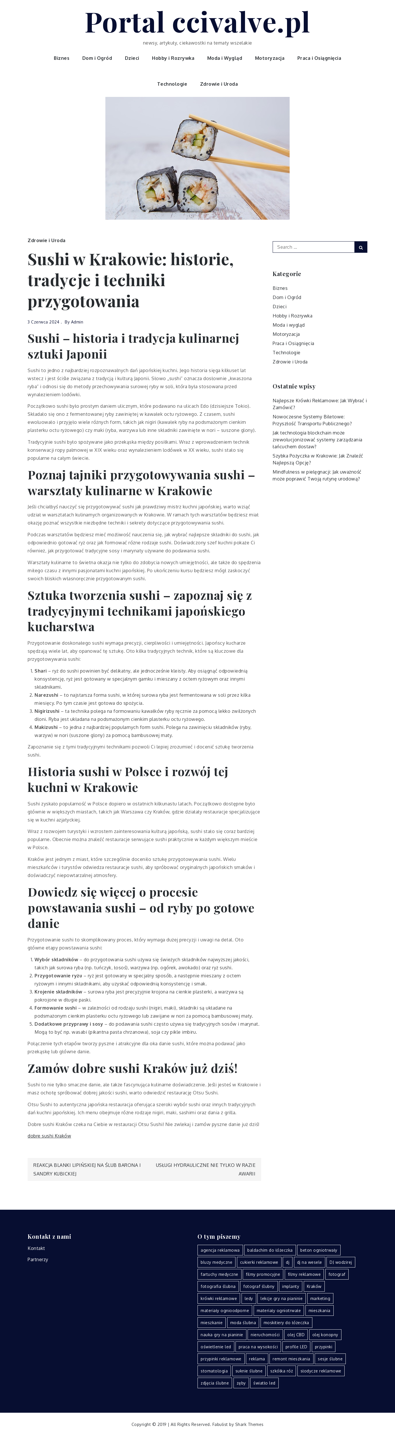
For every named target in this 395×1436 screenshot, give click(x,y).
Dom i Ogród (97, 58)
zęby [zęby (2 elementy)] (241, 1383)
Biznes (61, 58)
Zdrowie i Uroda (219, 84)
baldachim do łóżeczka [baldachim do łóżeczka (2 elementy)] (270, 1250)
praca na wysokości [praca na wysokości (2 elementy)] (258, 1346)
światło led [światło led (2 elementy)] (264, 1383)
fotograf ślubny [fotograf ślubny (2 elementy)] (259, 1286)
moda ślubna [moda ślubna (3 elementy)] (243, 1322)
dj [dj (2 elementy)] (287, 1262)
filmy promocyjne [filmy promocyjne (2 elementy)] (263, 1274)
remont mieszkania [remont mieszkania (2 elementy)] (291, 1358)
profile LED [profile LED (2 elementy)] (296, 1346)
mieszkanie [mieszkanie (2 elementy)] (212, 1322)
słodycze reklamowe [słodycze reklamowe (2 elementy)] (321, 1370)
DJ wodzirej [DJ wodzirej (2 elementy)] (341, 1262)
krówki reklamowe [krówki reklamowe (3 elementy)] (219, 1298)
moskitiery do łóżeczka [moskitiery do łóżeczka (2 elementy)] (286, 1322)
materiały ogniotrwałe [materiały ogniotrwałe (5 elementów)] (279, 1310)
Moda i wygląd (289, 325)
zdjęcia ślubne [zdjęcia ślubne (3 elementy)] (215, 1383)
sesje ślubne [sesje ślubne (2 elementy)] (330, 1358)
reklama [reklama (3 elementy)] (257, 1358)
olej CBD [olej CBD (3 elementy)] (296, 1334)
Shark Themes (249, 1424)
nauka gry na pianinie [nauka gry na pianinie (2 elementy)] (222, 1334)
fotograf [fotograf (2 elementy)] (336, 1274)
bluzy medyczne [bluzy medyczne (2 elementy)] (216, 1262)
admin (77, 321)
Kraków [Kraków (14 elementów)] (314, 1286)
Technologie (172, 84)
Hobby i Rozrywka (173, 58)
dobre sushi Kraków (49, 1136)
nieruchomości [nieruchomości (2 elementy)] (265, 1334)
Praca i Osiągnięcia (319, 58)
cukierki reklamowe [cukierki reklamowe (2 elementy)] (259, 1262)
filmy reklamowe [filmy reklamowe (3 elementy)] (304, 1274)
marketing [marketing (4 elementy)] (320, 1298)
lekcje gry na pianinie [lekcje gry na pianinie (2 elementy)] (282, 1298)
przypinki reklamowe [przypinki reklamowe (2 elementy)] (221, 1358)
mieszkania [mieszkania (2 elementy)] (320, 1310)
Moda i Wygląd (224, 58)
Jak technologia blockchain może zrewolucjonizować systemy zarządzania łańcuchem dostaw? (317, 439)
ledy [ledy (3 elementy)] (249, 1298)
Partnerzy (38, 1259)
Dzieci (132, 58)
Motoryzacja (270, 58)
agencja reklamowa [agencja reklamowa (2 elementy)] (220, 1250)
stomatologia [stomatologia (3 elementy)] (214, 1370)
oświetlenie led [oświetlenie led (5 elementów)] (216, 1346)
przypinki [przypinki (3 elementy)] (324, 1346)
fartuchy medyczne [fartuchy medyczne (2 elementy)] (219, 1274)
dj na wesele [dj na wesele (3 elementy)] (309, 1262)
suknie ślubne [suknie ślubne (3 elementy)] (249, 1370)
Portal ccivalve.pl (198, 21)
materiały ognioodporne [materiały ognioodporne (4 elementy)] (225, 1310)
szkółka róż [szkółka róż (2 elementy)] (281, 1370)
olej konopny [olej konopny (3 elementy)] (325, 1334)
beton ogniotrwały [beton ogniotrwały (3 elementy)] (318, 1250)
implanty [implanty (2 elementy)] (290, 1286)
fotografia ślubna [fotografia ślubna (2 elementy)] (218, 1286)
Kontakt (36, 1248)
